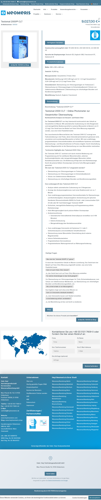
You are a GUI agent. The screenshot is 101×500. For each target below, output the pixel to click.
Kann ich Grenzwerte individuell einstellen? (59, 292)
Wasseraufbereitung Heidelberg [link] (88, 393)
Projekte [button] (37, 14)
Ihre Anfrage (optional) (76, 358)
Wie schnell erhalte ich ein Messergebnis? (59, 286)
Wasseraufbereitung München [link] (87, 417)
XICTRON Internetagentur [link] (57, 491)
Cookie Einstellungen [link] (79, 499)
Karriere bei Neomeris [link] (33, 390)
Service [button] (59, 14)
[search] (99, 19)
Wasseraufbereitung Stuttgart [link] (87, 423)
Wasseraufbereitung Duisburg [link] (62, 416)
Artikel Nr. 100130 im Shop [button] (20, 65)
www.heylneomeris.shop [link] (13, 420)
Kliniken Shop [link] (24, 4)
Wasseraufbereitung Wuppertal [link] (87, 429)
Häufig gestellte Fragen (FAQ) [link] (36, 384)
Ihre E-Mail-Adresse (88, 349)
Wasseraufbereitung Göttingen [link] (87, 381)
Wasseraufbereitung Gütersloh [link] (87, 384)
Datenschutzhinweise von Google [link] (58, 480)
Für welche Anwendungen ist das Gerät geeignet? (61, 276)
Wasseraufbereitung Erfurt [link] (61, 422)
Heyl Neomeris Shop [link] (82, 4)
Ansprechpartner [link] (32, 387)
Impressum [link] (30, 405)
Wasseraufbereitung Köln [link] (85, 399)
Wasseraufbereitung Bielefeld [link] (62, 384)
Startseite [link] (36, 9)
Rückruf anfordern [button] (91, 366)
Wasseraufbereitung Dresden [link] (62, 413)
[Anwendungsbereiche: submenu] (76, 9)
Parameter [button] (85, 9)
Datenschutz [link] (30, 402)
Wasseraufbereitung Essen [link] (61, 425)
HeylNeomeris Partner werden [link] (36, 393)
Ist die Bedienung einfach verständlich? (58, 298)
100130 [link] (15, 24)
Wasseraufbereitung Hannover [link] (87, 390)
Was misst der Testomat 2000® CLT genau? (60, 259)
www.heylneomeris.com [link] (9, 418)
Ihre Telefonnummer (63, 349)
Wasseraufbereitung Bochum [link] (62, 387)
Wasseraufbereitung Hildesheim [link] (88, 396)
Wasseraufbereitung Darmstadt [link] (63, 407)
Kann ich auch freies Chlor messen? (57, 270)
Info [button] (45, 9)
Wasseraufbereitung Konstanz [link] (87, 402)
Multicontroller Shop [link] (51, 4)
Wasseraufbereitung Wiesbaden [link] (88, 426)
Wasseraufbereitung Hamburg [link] (87, 387)
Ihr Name (88, 340)
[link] (95, 4)
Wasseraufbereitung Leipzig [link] (86, 405)
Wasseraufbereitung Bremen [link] (62, 393)
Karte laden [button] (50, 474)
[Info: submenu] (47, 9)
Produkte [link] (54, 9)
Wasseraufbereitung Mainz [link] (86, 414)
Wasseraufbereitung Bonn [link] (61, 390)
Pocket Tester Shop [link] (37, 4)
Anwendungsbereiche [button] (68, 9)
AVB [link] (27, 396)
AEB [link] (27, 399)
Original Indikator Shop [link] (67, 4)
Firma (63, 340)
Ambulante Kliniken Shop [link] (11, 4)
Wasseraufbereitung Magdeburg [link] (88, 408)
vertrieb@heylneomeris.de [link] (10, 411)
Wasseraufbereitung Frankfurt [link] (62, 428)
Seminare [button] (48, 14)
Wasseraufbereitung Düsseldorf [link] (63, 419)
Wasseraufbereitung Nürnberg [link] (87, 420)
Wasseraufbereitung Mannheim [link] (88, 411)
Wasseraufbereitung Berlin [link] (61, 381)
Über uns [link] (29, 381)
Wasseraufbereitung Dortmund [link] (62, 410)
